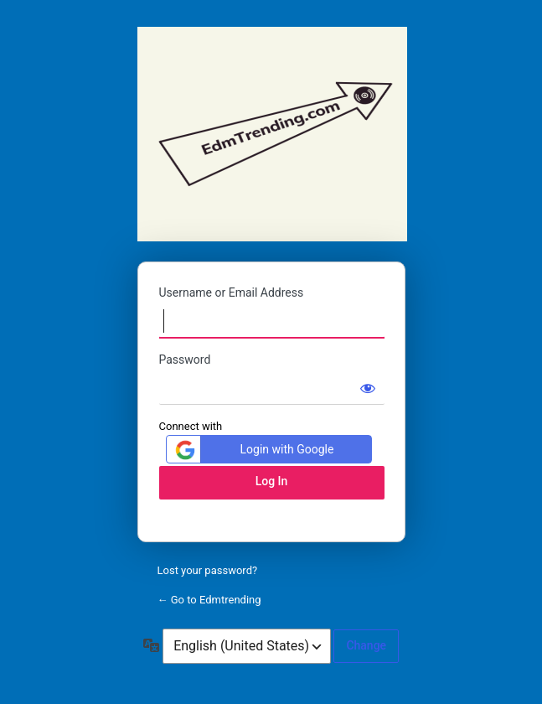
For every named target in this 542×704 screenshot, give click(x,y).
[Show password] (368, 388)
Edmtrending (272, 134)
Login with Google (252, 449)
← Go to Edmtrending (209, 599)
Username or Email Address (231, 292)
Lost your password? (207, 570)
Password (185, 359)
